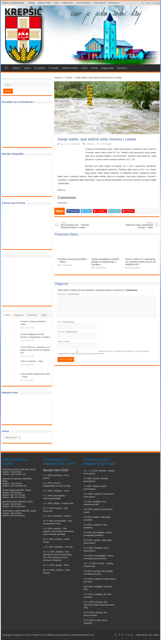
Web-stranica (63, 341)
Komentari (32, 315)
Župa (26, 68)
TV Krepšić (54, 68)
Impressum (122, 68)
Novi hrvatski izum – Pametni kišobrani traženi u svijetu (77, 225)
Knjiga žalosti (67, 3)
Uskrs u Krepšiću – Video (31, 361)
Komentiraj (90, 144)
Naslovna (58, 77)
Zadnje (7, 315)
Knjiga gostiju (107, 68)
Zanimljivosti (113, 3)
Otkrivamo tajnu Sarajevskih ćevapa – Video (137, 225)
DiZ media (153, 635)
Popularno (19, 315)
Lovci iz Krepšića (83, 3)
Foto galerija (39, 68)
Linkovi (84, 68)
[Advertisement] (26, 282)
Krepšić (15, 68)
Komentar (68, 294)
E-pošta (67, 331)
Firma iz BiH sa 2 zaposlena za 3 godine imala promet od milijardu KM (140, 262)
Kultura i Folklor (44, 3)
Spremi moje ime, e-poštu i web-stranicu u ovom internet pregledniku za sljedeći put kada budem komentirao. (103, 352)
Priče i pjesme (99, 3)
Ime (66, 322)
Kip (61, 144)
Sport (56, 3)
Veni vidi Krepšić (6, 67)
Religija (32, 3)
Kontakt (94, 68)
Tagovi (44, 315)
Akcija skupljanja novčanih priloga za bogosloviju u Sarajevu (105, 262)
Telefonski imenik (70, 68)
